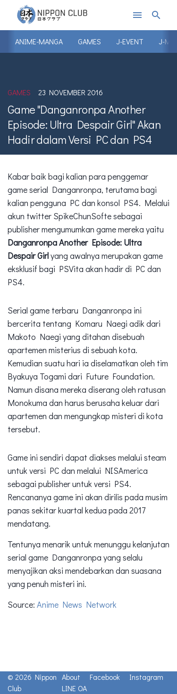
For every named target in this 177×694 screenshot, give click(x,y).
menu (137, 15)
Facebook (105, 677)
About (71, 677)
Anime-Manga (39, 41)
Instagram (146, 677)
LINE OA (74, 688)
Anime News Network (77, 604)
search (156, 15)
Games (89, 41)
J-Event (129, 41)
